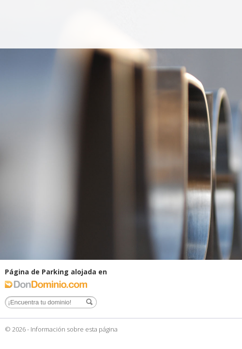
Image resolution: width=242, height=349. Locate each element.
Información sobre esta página (74, 329)
